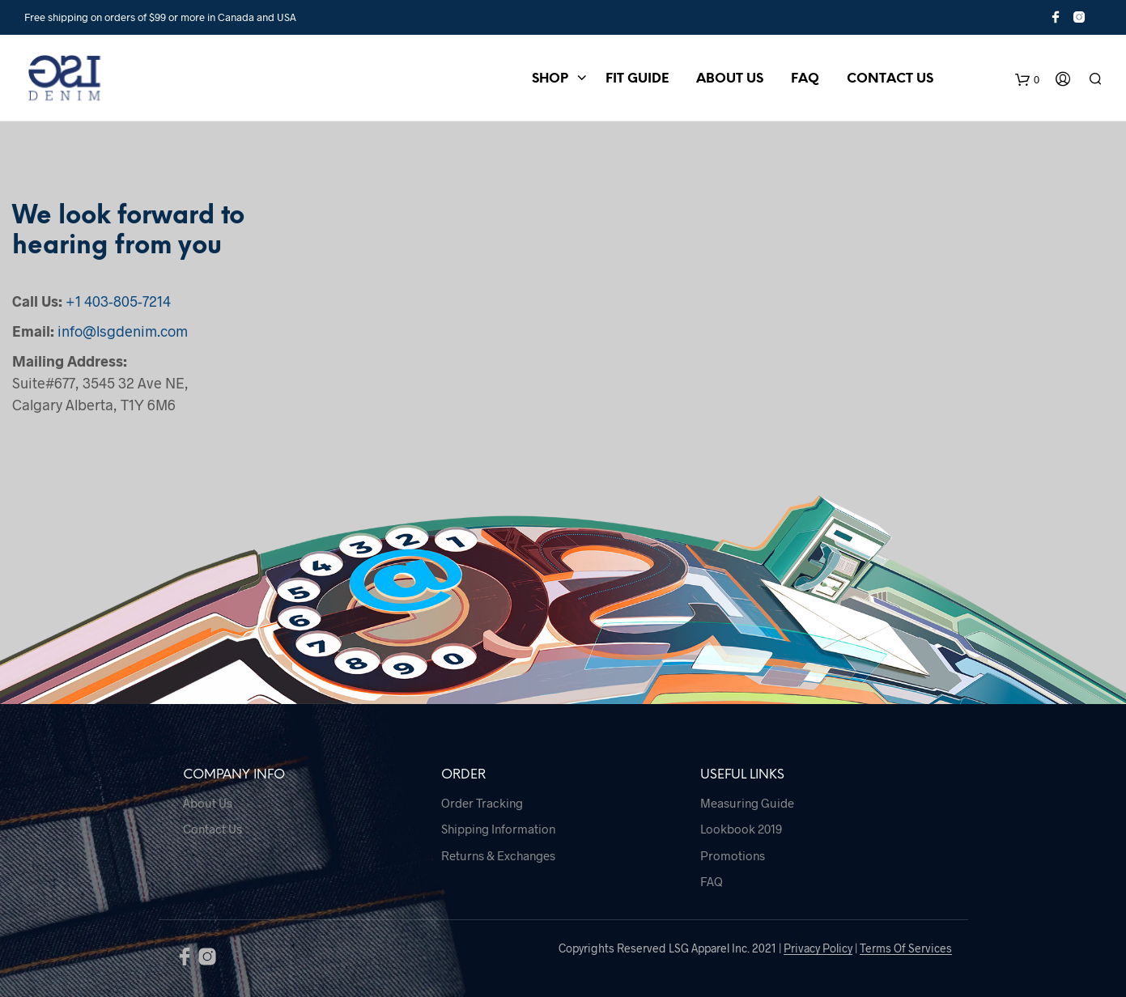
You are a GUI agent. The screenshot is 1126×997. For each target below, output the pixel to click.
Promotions (732, 855)
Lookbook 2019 (741, 828)
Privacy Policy (818, 948)
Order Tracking (482, 802)
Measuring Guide (747, 802)
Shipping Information (498, 828)
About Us (729, 79)
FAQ (805, 79)
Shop (550, 79)
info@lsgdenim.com (122, 331)
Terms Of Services (906, 948)
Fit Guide (637, 79)
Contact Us (890, 79)
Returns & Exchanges (498, 855)
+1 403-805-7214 (118, 301)
